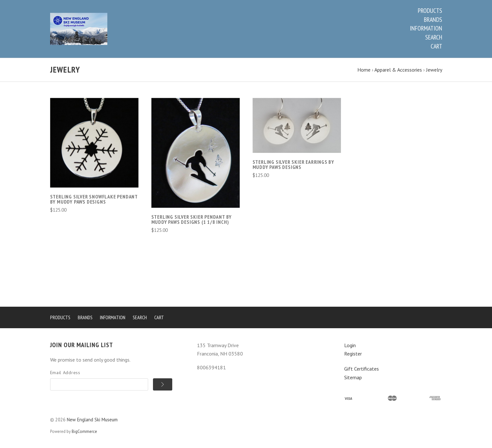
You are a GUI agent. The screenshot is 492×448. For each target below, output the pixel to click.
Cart (436, 46)
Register (353, 353)
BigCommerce (84, 431)
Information (426, 28)
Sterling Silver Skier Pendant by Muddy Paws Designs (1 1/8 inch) (191, 219)
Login (350, 345)
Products (430, 10)
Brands (433, 19)
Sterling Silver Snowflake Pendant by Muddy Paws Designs (94, 199)
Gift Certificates (361, 368)
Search (433, 37)
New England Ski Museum (92, 420)
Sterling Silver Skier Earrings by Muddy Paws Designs (293, 164)
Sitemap (353, 377)
